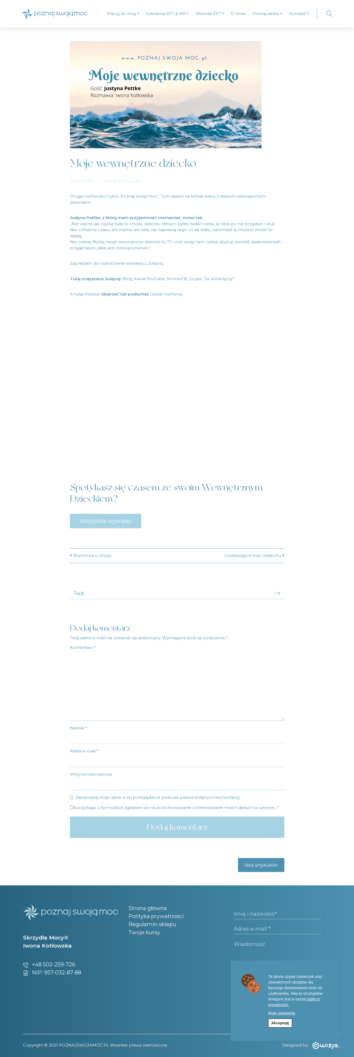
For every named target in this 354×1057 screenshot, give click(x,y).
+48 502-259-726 (49, 964)
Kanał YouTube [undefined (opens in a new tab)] (149, 278)
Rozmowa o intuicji (90, 555)
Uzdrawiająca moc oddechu (254, 555)
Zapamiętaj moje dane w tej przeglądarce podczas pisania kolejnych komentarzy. (157, 797)
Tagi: (78, 593)
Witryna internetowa (91, 774)
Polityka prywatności (156, 916)
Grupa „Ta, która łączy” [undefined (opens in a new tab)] (211, 278)
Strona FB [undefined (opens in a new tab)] (177, 278)
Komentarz (83, 647)
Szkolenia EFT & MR (166, 13)
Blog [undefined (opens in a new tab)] (127, 278)
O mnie (238, 13)
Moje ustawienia (281, 1013)
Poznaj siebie (266, 13)
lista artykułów (261, 865)
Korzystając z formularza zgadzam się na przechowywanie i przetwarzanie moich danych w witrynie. (175, 807)
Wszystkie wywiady (106, 521)
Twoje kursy (144, 932)
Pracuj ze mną (121, 13)
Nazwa (78, 727)
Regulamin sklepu (152, 924)
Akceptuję (280, 1023)
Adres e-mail (84, 750)
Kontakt (297, 13)
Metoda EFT (208, 13)
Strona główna (147, 908)
